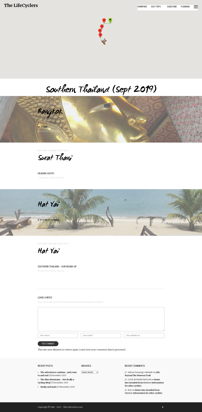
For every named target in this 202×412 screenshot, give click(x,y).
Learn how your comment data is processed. (102, 349)
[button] (104, 20)
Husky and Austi (48, 387)
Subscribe (171, 6)
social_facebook (162, 407)
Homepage (141, 6)
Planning (185, 6)
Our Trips (155, 6)
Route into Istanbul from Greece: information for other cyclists (144, 382)
